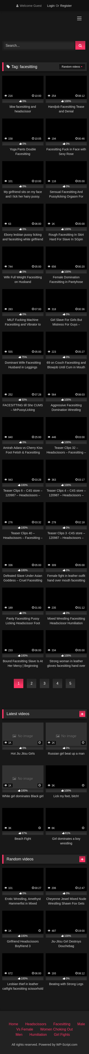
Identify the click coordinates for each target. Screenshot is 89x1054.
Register (66, 5)
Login (50, 5)
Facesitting (61, 1024)
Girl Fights (62, 1034)
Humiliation (38, 1034)
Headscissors (35, 1024)
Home (13, 1024)
